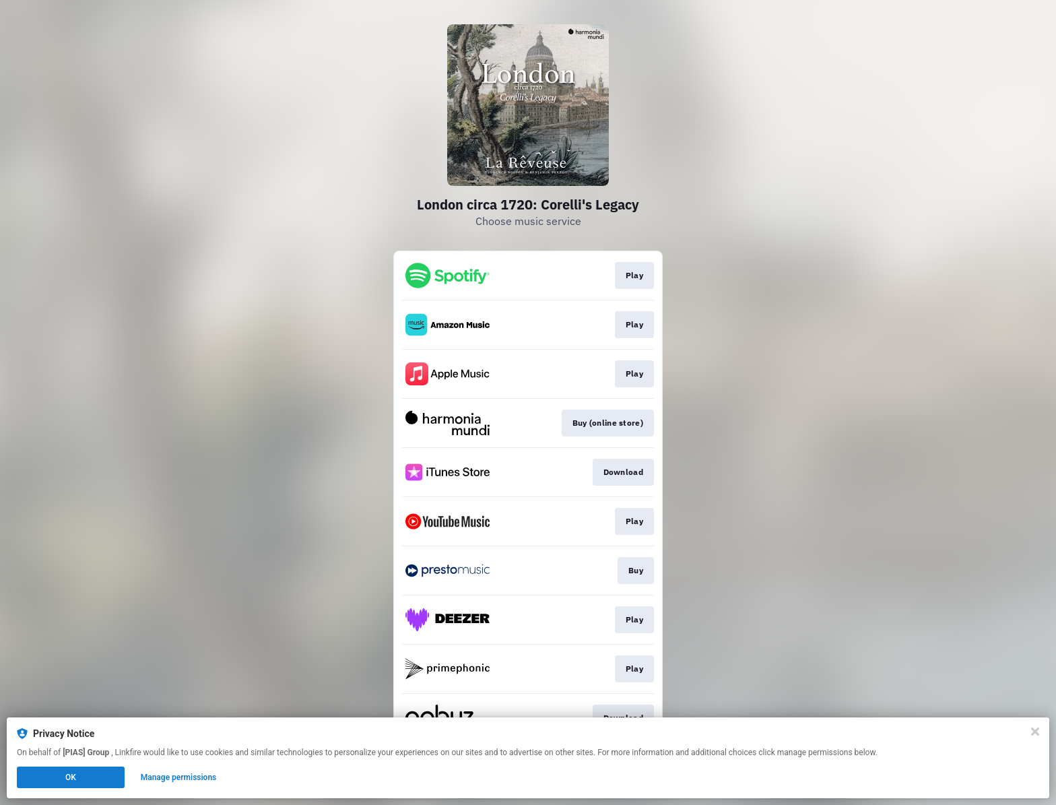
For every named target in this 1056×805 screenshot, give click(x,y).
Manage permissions (179, 777)
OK (70, 777)
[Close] (1035, 731)
